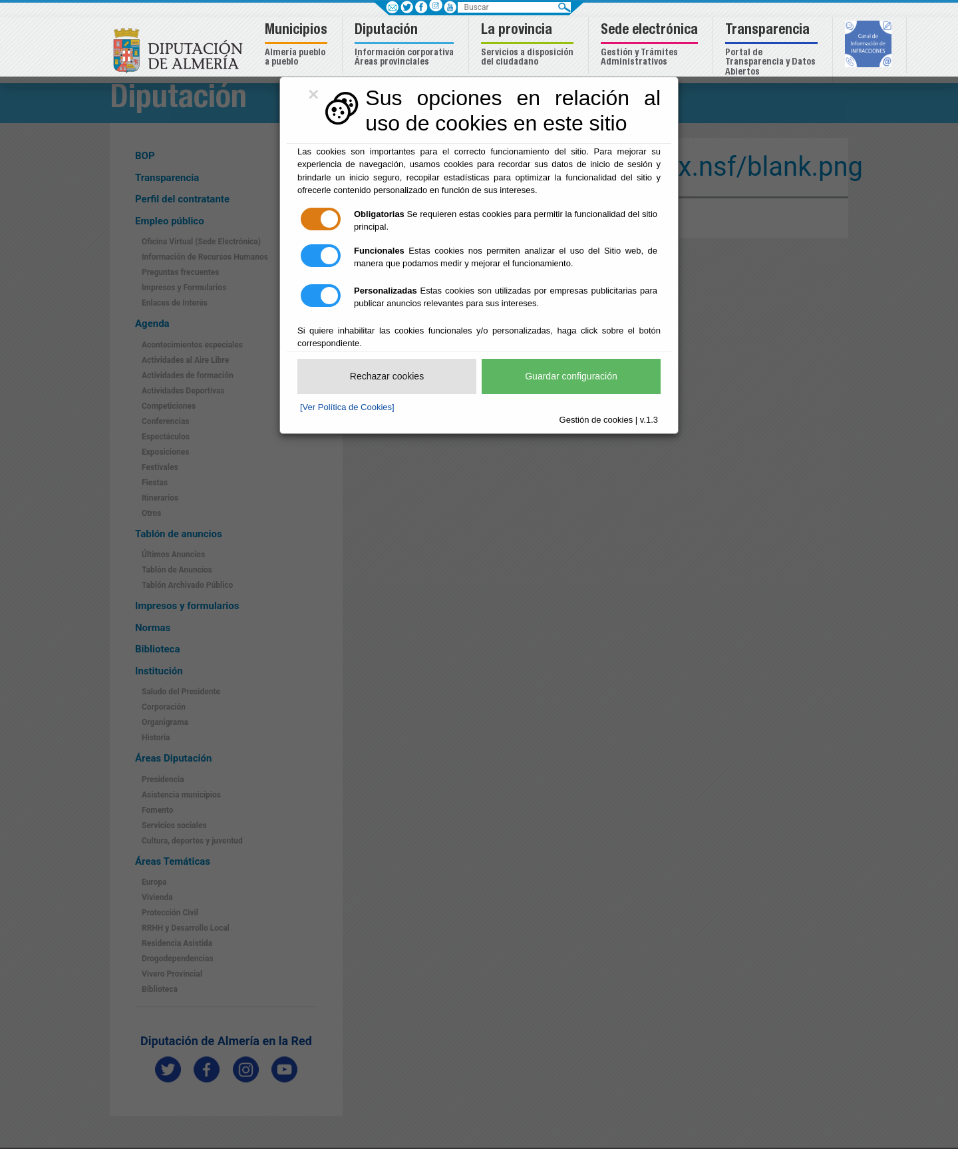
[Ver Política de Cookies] (347, 407)
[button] (298, 45)
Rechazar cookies (387, 376)
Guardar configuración (571, 376)
